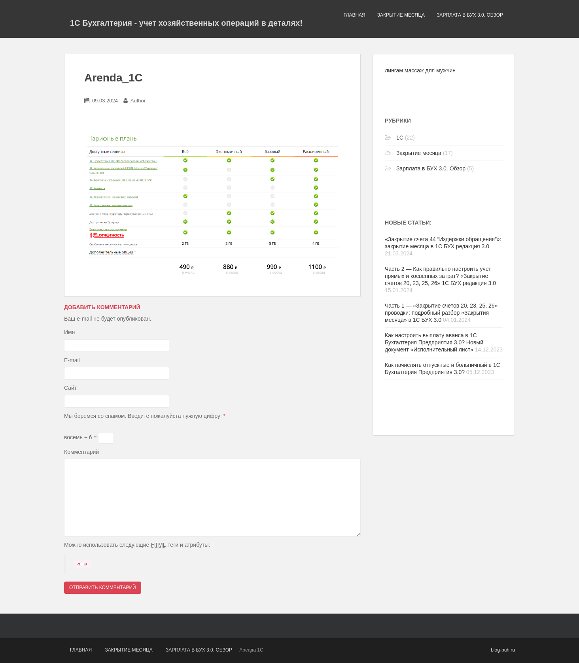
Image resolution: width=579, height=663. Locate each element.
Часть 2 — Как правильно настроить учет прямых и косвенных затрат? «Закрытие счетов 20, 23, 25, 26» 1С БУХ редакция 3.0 (440, 276)
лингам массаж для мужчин (420, 70)
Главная (354, 15)
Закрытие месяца (401, 15)
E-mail (72, 360)
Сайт (70, 388)
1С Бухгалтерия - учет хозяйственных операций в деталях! (186, 23)
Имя (69, 332)
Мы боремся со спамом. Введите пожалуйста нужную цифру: (144, 416)
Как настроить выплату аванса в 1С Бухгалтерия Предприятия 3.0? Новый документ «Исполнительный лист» (434, 342)
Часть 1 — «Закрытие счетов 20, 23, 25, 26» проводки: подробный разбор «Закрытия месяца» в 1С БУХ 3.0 (441, 312)
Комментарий (81, 452)
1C (399, 137)
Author (138, 101)
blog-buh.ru (503, 650)
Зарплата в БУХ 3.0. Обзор (470, 15)
